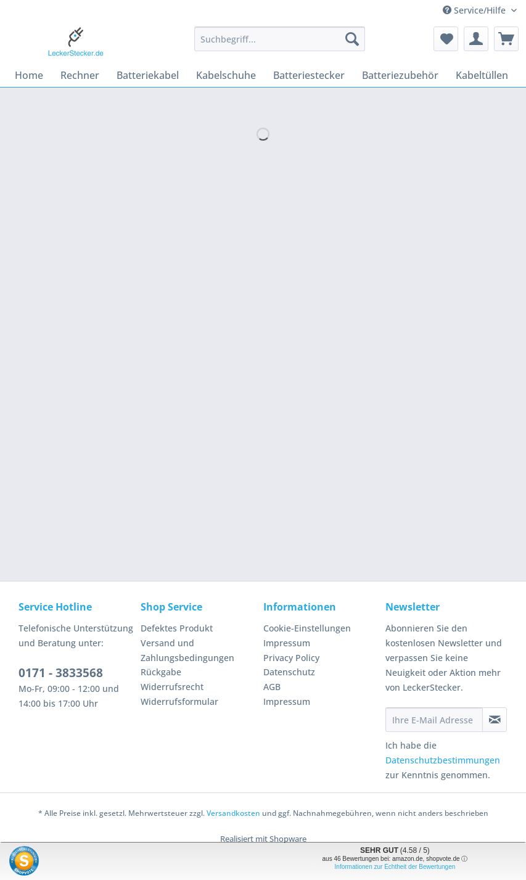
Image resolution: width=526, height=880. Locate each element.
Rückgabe (161, 672)
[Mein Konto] (476, 39)
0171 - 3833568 (60, 673)
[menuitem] (279, 45)
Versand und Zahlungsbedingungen (187, 650)
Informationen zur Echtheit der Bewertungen (395, 866)
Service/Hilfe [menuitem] (475, 10)
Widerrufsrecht (172, 687)
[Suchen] (352, 39)
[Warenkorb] (506, 39)
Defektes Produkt (177, 628)
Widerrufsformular (179, 701)
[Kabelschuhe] (226, 75)
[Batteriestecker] (309, 75)
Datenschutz (289, 672)
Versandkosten (233, 813)
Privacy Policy (291, 658)
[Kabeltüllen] (482, 75)
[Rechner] (80, 75)
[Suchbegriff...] (279, 39)
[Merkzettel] (446, 39)
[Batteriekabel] (147, 75)
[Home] (29, 75)
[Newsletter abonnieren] (494, 719)
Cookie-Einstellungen (307, 628)
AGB (272, 687)
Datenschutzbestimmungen (442, 760)
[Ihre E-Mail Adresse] (434, 719)
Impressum (286, 643)
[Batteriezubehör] (400, 75)
